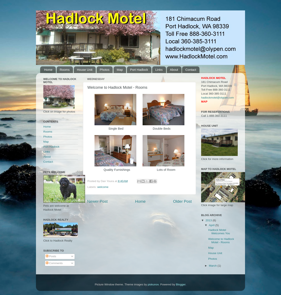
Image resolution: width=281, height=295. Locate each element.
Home (48, 69)
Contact (190, 69)
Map (120, 69)
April (212, 225)
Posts (51, 256)
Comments (54, 263)
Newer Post (97, 201)
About (174, 69)
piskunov (153, 284)
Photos (105, 69)
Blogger (180, 284)
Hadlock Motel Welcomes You (219, 231)
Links (159, 69)
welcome (102, 187)
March (213, 265)
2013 (209, 220)
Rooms (65, 69)
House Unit (84, 69)
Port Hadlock (139, 69)
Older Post (182, 201)
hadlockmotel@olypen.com (217, 97)
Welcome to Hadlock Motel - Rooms (221, 240)
